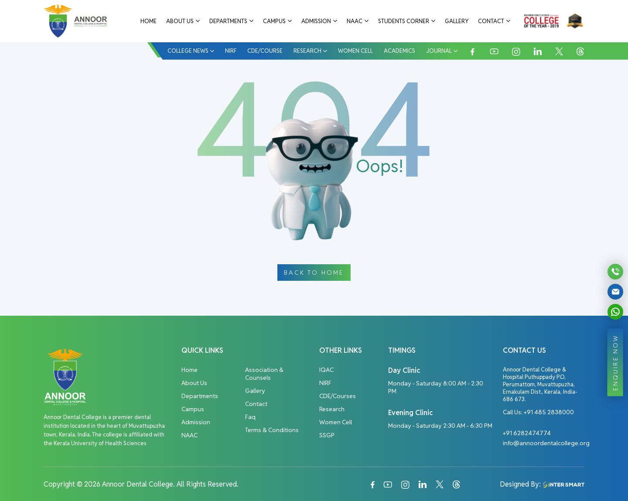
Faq (250, 417)
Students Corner (403, 21)
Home (148, 21)
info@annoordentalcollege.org (546, 443)
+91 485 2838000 (549, 412)
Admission (316, 21)
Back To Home (314, 272)
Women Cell (355, 51)
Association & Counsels (264, 374)
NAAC (354, 21)
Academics (399, 51)
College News (187, 51)
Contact (491, 21)
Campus (274, 21)
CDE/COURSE (265, 51)
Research (307, 51)
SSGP (326, 435)
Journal (439, 51)
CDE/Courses (337, 396)
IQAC (326, 370)
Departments (228, 21)
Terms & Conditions (272, 430)
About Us (180, 21)
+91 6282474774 (527, 433)
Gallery (456, 21)
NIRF (230, 51)
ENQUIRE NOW (615, 362)
